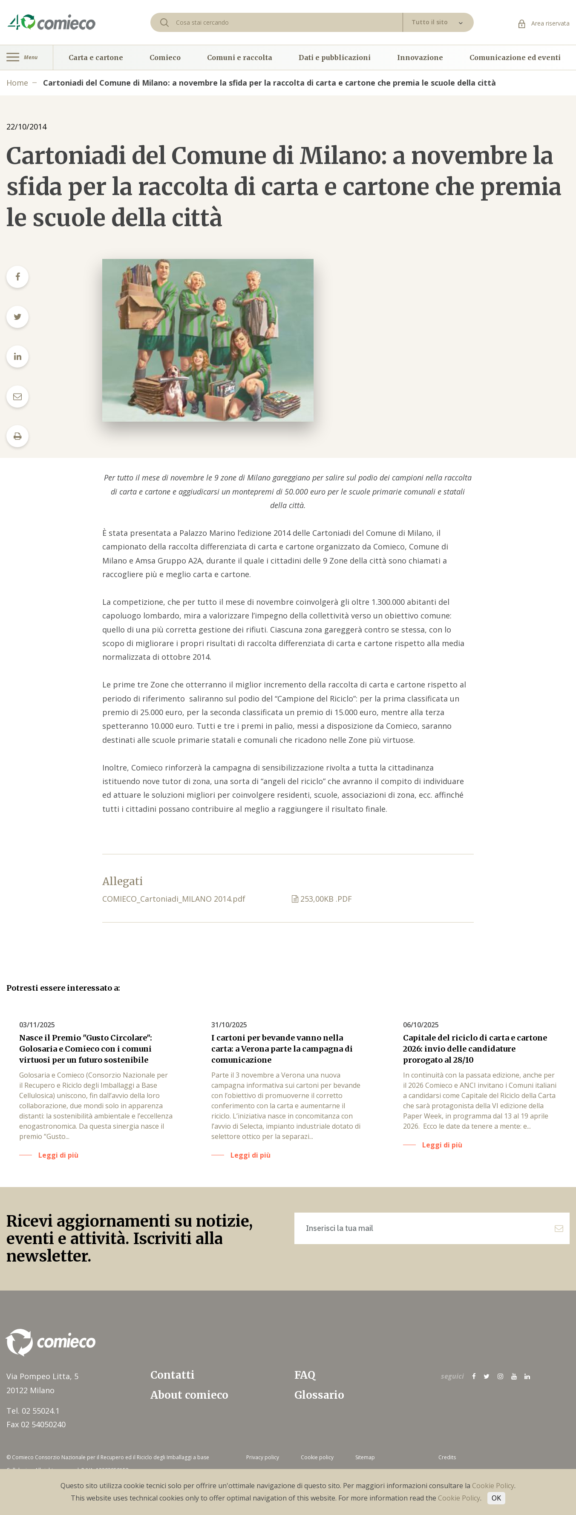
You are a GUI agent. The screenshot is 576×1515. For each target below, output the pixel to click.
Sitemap (365, 1457)
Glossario (319, 1395)
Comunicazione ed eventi (515, 57)
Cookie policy (317, 1457)
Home (17, 83)
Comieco (165, 57)
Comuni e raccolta (239, 57)
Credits (447, 1457)
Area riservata (544, 23)
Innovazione (420, 57)
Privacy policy (262, 1457)
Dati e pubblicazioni (335, 57)
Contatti (172, 1375)
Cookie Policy (493, 1485)
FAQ (304, 1375)
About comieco (189, 1395)
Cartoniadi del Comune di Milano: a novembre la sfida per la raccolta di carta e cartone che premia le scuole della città (269, 83)
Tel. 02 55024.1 (33, 1411)
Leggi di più (58, 1155)
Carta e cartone (96, 57)
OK (496, 1498)
